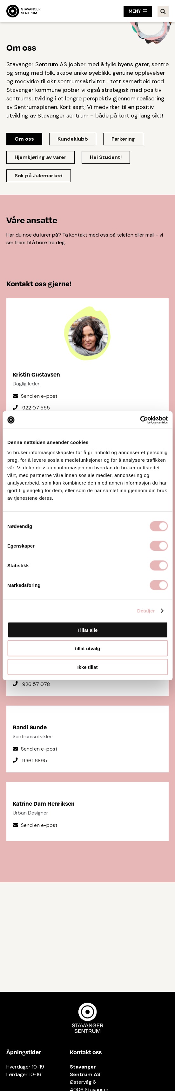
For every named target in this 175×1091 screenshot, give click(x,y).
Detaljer (146, 610)
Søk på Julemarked (39, 175)
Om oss (24, 139)
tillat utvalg (87, 648)
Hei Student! (106, 157)
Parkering (123, 139)
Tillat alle (87, 629)
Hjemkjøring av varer (40, 157)
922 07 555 (36, 407)
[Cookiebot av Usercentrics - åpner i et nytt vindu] (140, 420)
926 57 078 (36, 684)
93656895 (34, 760)
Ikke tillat (87, 666)
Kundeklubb (72, 139)
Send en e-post (39, 396)
